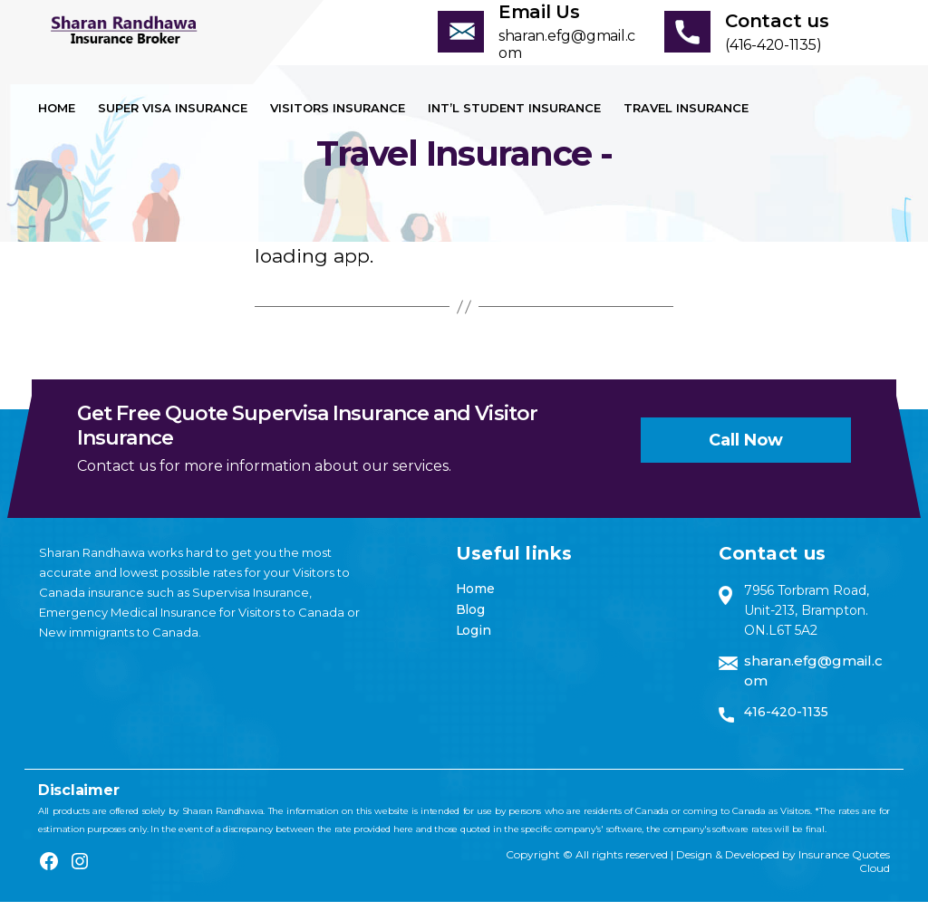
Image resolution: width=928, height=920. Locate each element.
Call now (746, 458)
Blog (470, 627)
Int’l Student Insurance (514, 126)
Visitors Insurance (337, 126)
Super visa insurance (172, 126)
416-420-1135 (786, 730)
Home (56, 126)
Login (474, 648)
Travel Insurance (686, 126)
